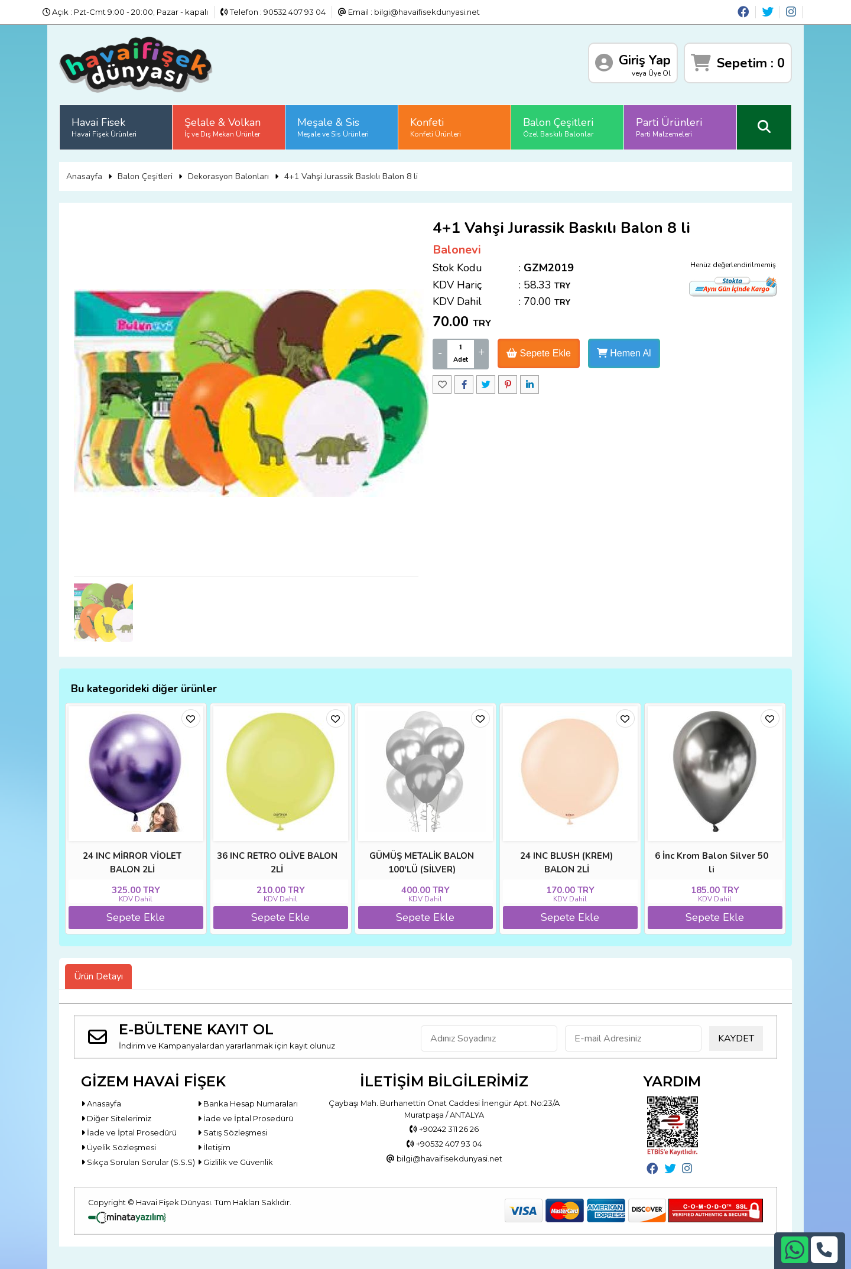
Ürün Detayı (98, 976)
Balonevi (457, 250)
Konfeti (435, 127)
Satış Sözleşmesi (232, 1132)
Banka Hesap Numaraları (247, 1103)
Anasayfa (84, 176)
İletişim (213, 1147)
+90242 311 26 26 (444, 1129)
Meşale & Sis (333, 127)
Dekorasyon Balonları (228, 176)
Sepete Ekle (538, 353)
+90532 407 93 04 (444, 1143)
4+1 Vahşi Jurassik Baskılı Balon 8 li (351, 176)
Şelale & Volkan (222, 127)
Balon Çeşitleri (558, 127)
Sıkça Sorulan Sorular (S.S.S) (138, 1162)
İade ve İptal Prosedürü (245, 1118)
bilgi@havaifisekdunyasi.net (427, 12)
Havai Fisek (104, 127)
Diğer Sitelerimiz (116, 1118)
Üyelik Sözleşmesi (118, 1147)
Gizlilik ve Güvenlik (235, 1162)
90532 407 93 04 (295, 12)
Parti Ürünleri (669, 127)
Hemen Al (624, 353)
